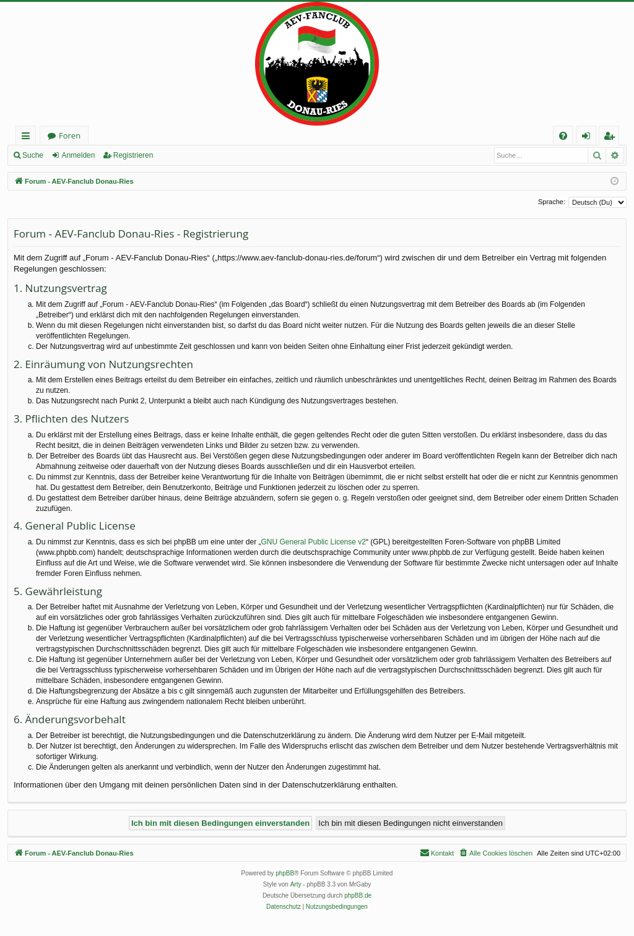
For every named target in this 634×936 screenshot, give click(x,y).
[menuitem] (563, 135)
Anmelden (78, 155)
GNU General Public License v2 (313, 542)
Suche (32, 155)
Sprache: (551, 201)
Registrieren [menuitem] (612, 137)
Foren (69, 135)
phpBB (285, 873)
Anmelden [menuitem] (589, 137)
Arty (296, 884)
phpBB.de (357, 895)
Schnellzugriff (28, 137)
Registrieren (133, 155)
